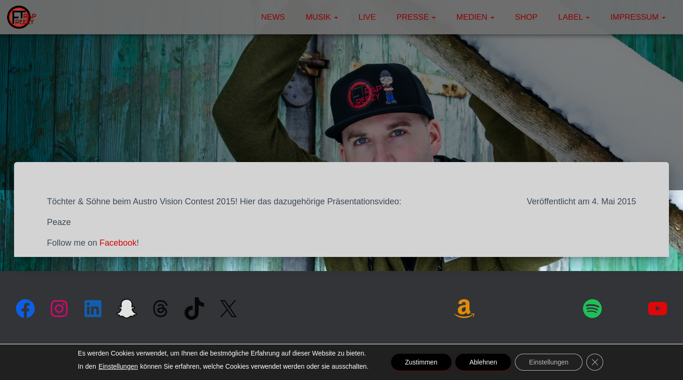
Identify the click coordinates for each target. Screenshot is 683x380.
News (273, 17)
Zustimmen (421, 362)
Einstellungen (118, 366)
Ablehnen (483, 362)
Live (367, 17)
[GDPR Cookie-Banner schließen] (594, 362)
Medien (475, 17)
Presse (416, 17)
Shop (526, 17)
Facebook (118, 243)
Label (574, 17)
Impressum (638, 17)
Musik (322, 17)
